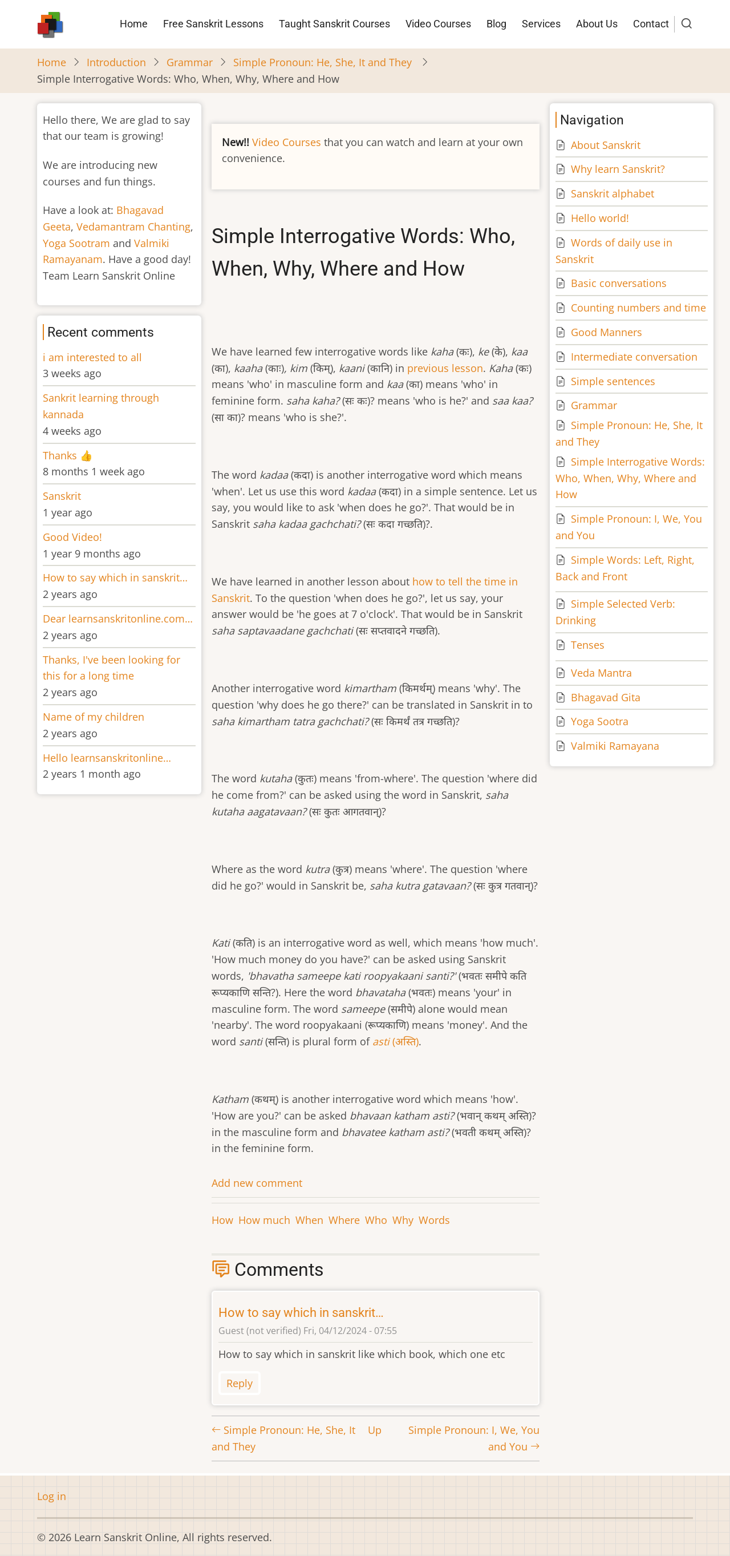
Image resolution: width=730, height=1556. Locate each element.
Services (541, 24)
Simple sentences (613, 381)
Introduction (116, 62)
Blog (496, 24)
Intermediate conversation (634, 356)
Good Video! (72, 537)
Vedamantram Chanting (133, 226)
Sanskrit (62, 496)
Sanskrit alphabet (612, 193)
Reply (239, 1383)
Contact (651, 24)
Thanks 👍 (69, 455)
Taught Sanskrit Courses (334, 24)
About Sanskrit (605, 145)
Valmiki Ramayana (615, 746)
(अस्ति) (395, 1041)
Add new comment (257, 1183)
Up (375, 1430)
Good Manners (606, 332)
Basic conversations (619, 283)
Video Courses (438, 24)
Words (434, 1220)
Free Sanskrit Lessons (213, 24)
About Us (597, 24)
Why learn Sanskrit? (618, 169)
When (309, 1220)
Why (402, 1220)
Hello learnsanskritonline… (107, 758)
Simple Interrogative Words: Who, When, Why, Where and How (630, 478)
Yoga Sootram (76, 243)
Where (344, 1220)
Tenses (588, 645)
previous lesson (445, 368)
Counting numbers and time (638, 307)
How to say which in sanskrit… (301, 1313)
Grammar (190, 62)
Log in (51, 1496)
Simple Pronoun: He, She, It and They (324, 62)
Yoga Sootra (599, 721)
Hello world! (600, 218)
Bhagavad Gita (605, 697)
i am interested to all (92, 357)
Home (134, 24)
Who (376, 1220)
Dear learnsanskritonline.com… (118, 618)
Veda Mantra (601, 673)
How (222, 1220)
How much (264, 1220)
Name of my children (93, 717)
